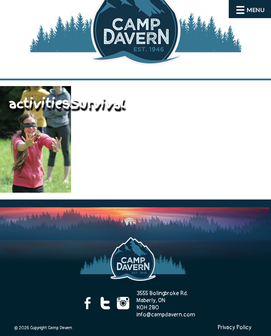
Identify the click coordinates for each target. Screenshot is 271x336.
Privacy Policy (234, 327)
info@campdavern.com (165, 314)
